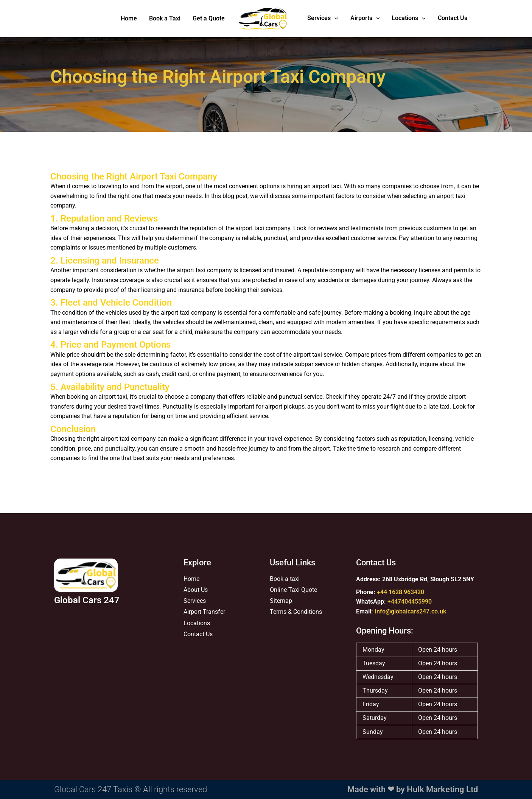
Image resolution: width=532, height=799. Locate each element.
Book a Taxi (164, 18)
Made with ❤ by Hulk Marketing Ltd (412, 789)
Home (129, 18)
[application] (334, 19)
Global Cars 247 (87, 600)
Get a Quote (209, 18)
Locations (409, 19)
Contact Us (452, 18)
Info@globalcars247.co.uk (410, 611)
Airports (365, 19)
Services (322, 19)
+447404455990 (409, 601)
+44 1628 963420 (400, 592)
